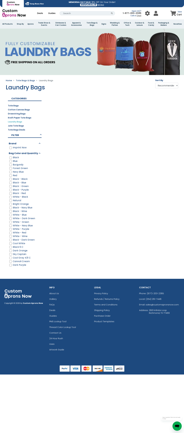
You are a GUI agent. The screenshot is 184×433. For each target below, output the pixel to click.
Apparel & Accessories (76, 24)
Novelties (178, 24)
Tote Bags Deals (16, 129)
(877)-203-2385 (155, 293)
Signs (103, 24)
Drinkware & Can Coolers (60, 24)
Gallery (53, 298)
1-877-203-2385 (132, 13)
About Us (54, 293)
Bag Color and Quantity (23, 153)
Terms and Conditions (105, 304)
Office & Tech (127, 24)
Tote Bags (13, 105)
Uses (51, 343)
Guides (51, 13)
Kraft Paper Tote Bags (19, 117)
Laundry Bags (15, 121)
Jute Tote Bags (16, 125)
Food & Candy (151, 24)
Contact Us (55, 332)
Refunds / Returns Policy (106, 298)
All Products (7, 24)
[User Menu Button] (147, 13)
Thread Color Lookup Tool (62, 327)
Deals (40, 13)
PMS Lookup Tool (57, 321)
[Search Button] (112, 13)
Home (9, 80)
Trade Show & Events (44, 24)
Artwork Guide (56, 349)
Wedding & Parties (115, 24)
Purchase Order (102, 315)
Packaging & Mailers (163, 24)
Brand (12, 143)
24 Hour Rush (56, 338)
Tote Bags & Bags (92, 24)
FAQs (52, 304)
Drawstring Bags (17, 113)
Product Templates (104, 321)
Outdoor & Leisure (139, 24)
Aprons (30, 24)
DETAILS (101, 5)
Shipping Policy (102, 310)
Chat (139, 15)
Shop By (20, 24)
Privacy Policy (101, 293)
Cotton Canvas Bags (19, 109)
